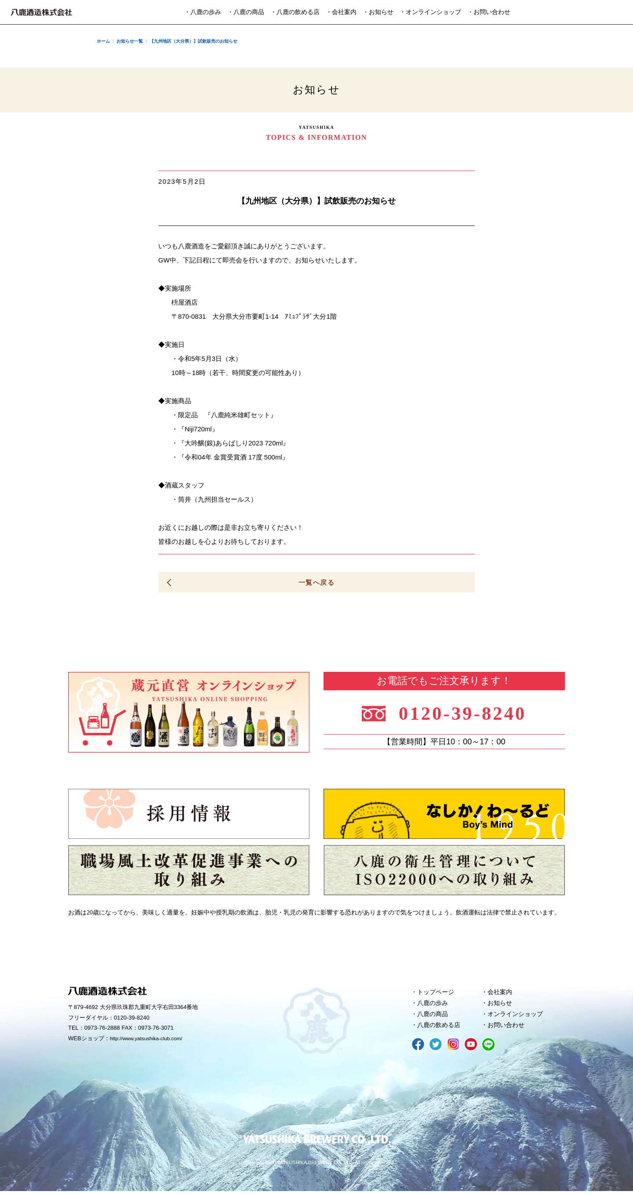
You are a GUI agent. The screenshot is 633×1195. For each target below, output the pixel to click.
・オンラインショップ (430, 12)
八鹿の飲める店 (441, 1028)
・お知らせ (378, 12)
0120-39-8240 (467, 712)
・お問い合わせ (488, 12)
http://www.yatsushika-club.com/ (150, 1039)
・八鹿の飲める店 (295, 12)
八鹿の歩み (434, 1004)
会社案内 (501, 992)
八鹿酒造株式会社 (41, 12)
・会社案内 (341, 12)
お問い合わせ (508, 1028)
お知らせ (501, 1004)
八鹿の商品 (434, 1016)
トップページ (437, 992)
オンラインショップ (517, 1016)
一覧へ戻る (316, 582)
